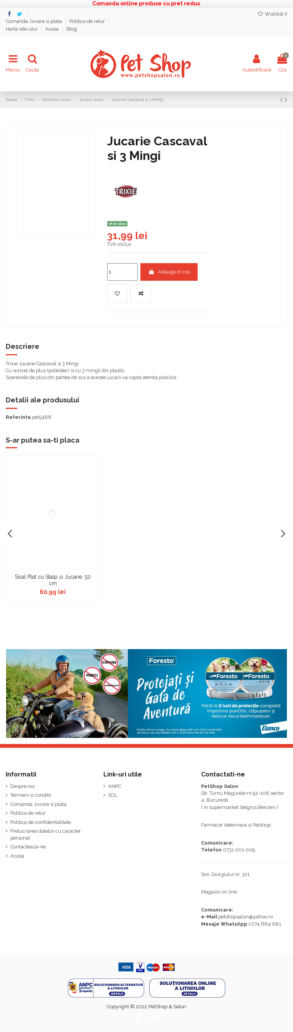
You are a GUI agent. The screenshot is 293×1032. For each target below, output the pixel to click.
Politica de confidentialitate (40, 822)
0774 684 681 (264, 924)
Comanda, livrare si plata (34, 21)
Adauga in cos (169, 272)
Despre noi (22, 786)
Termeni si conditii (30, 795)
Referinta (18, 417)
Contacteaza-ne (28, 847)
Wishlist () (272, 14)
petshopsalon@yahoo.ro (245, 917)
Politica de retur (87, 21)
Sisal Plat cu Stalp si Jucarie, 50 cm (53, 580)
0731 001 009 (239, 850)
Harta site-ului (22, 29)
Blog (71, 29)
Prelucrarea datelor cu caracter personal (45, 834)
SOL (113, 795)
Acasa (52, 29)
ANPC (114, 786)
